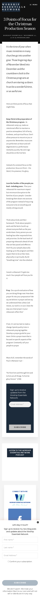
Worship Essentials (12, 35)
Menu (35, 4)
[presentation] (17, 416)
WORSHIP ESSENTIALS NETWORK (14, 7)
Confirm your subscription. (20, 562)
